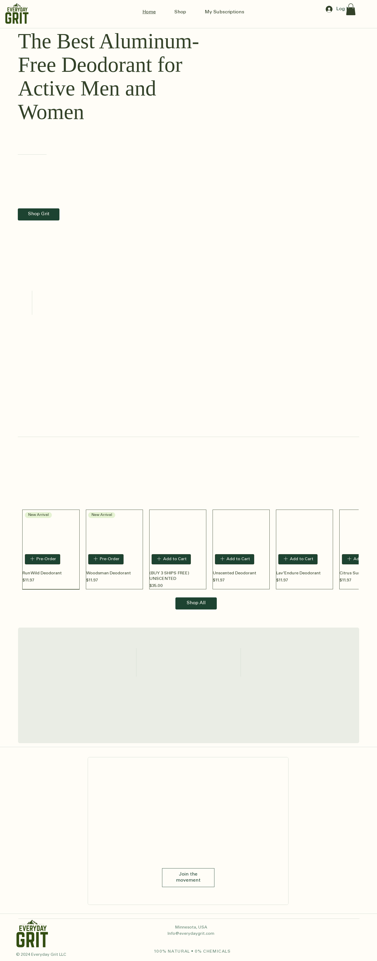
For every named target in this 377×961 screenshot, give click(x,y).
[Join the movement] (188, 877)
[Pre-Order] (42, 559)
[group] (188, 549)
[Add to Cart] (171, 559)
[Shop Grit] (38, 214)
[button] (351, 9)
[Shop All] (196, 603)
